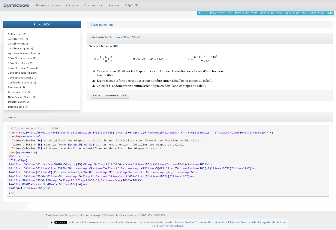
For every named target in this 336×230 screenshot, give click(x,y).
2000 (246, 13)
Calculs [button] (72, 5)
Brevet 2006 (42, 24)
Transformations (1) (19, 101)
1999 (238, 13)
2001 (254, 13)
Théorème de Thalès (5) (21, 96)
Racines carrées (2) (19, 92)
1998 (229, 13)
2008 (313, 13)
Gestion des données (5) (22, 82)
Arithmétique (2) (17, 33)
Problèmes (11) (16, 87)
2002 (263, 13)
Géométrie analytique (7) (22, 57)
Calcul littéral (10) (18, 43)
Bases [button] (114, 5)
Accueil (203, 13)
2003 (271, 13)
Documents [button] (93, 5)
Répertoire (111, 95)
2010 (330, 13)
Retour (97, 95)
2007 (305, 13)
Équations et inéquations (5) (24, 53)
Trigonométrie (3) (18, 106)
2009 (321, 13)
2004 (279, 13)
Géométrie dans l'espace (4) (23, 67)
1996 (213, 13)
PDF (124, 95)
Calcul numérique (102, 24)
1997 (221, 13)
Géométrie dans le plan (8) (23, 72)
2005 (288, 13)
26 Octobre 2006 (116, 37)
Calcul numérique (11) (20, 48)
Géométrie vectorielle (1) (22, 77)
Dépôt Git (132, 5)
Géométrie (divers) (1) (20, 62)
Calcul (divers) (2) (18, 38)
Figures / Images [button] (48, 5)
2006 (296, 13)
